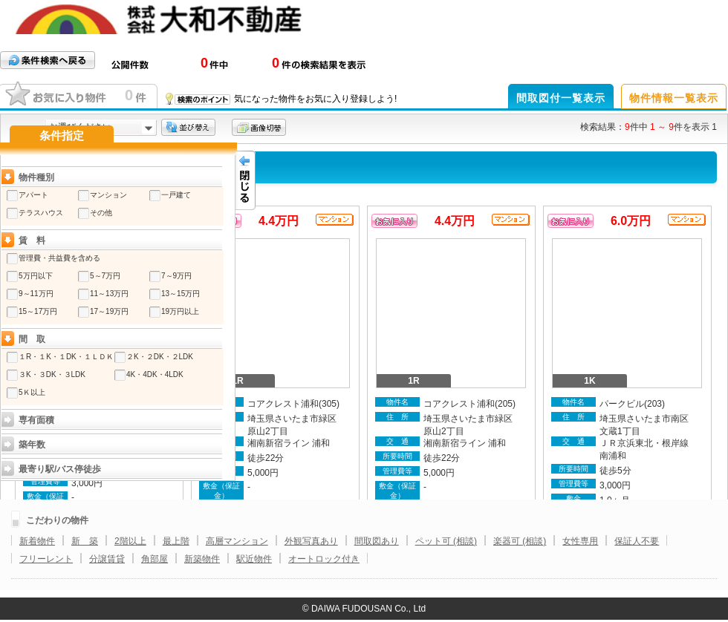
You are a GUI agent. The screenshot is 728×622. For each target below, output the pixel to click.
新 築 (84, 541)
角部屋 (154, 559)
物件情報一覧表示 (673, 98)
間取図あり (376, 541)
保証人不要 (636, 541)
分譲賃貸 (107, 559)
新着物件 (37, 541)
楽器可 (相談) (519, 541)
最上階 (176, 541)
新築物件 (202, 559)
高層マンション (237, 541)
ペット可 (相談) (446, 541)
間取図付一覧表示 (560, 98)
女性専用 (580, 541)
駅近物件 (254, 559)
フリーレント (46, 559)
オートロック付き (324, 559)
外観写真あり (311, 541)
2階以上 (130, 541)
